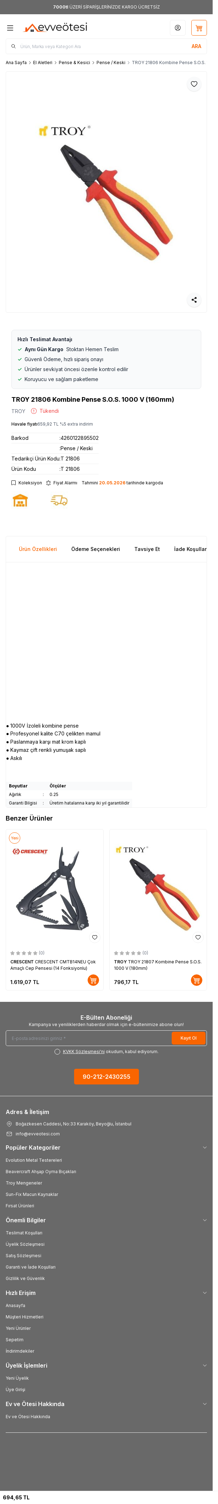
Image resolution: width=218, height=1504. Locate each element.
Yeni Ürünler (18, 1328)
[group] (106, 192)
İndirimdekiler (20, 1351)
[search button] (196, 46)
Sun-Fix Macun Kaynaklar (32, 1194)
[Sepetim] (199, 28)
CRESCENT (22, 961)
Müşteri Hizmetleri (24, 1317)
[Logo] (55, 28)
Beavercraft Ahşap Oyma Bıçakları (41, 1171)
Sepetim (15, 1339)
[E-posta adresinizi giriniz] (106, 1038)
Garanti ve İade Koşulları (31, 1267)
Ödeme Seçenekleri (95, 549)
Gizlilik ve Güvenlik (25, 1278)
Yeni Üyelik (17, 1378)
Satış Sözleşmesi (23, 1255)
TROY (18, 411)
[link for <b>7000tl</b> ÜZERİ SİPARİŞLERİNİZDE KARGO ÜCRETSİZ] (106, 7)
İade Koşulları (191, 549)
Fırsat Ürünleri (20, 1205)
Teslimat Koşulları (24, 1232)
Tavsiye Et (147, 549)
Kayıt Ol (189, 1038)
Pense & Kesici (74, 62)
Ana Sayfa (16, 62)
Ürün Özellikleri (38, 549)
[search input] (106, 46)
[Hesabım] (178, 28)
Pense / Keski (111, 62)
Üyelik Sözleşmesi (25, 1244)
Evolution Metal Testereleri (34, 1160)
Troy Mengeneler (24, 1183)
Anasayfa (15, 1305)
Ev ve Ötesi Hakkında (28, 1416)
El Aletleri (42, 62)
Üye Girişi (15, 1389)
